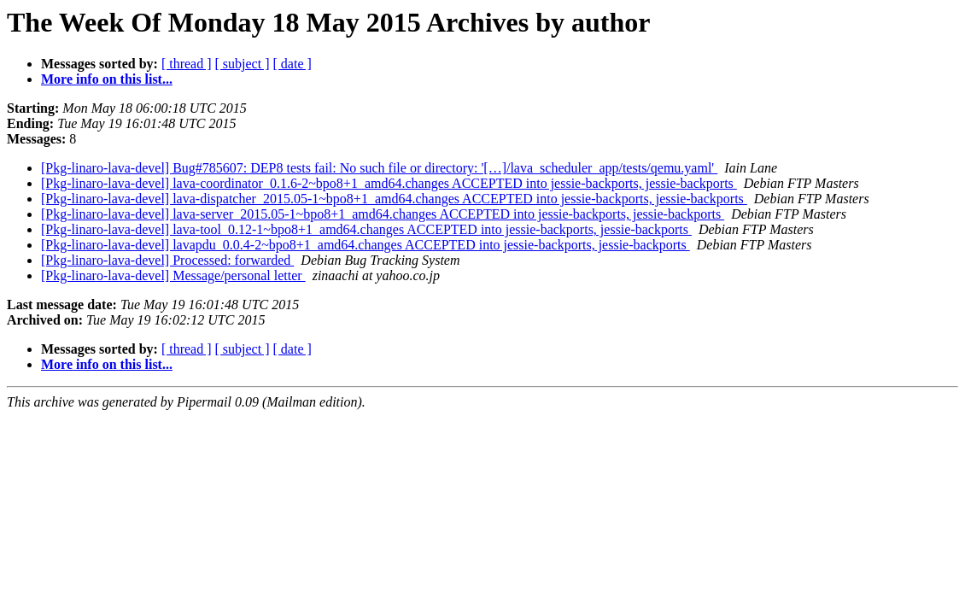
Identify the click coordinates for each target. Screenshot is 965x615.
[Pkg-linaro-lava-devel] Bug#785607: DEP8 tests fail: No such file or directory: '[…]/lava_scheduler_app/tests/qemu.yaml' (379, 168)
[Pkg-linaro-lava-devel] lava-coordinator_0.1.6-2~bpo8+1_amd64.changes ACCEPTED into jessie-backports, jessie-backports (389, 183)
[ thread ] (186, 63)
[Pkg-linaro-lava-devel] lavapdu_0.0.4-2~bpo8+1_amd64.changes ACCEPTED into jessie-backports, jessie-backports (365, 244)
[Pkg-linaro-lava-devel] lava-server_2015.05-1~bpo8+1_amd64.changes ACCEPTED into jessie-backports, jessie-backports (382, 214)
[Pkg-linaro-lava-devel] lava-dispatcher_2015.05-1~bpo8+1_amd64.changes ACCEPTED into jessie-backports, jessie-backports (394, 198)
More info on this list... (107, 79)
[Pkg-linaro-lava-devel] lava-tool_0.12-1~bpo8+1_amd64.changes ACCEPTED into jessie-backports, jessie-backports (366, 229)
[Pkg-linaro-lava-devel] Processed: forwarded (167, 260)
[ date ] (292, 63)
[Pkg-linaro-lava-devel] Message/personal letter (173, 275)
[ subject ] (242, 63)
